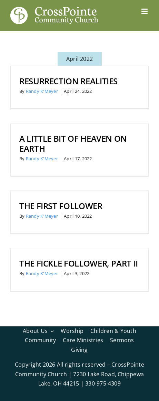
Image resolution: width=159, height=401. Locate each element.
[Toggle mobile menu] (145, 11)
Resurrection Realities (68, 81)
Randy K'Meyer (42, 91)
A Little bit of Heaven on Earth (73, 143)
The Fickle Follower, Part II (78, 263)
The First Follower (60, 206)
